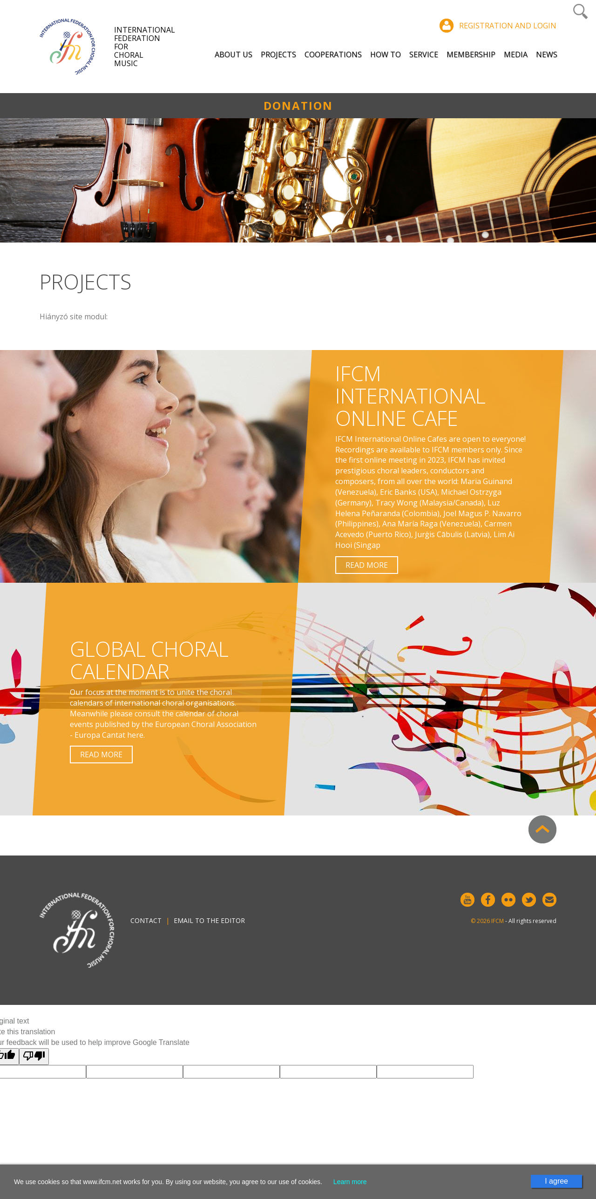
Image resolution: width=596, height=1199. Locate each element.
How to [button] (385, 54)
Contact (146, 920)
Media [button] (516, 54)
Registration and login (507, 25)
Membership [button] (471, 54)
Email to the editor (209, 920)
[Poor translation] (34, 1056)
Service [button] (423, 54)
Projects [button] (278, 54)
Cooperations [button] (333, 54)
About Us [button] (233, 54)
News (546, 54)
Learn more (350, 1182)
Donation (298, 105)
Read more (366, 565)
